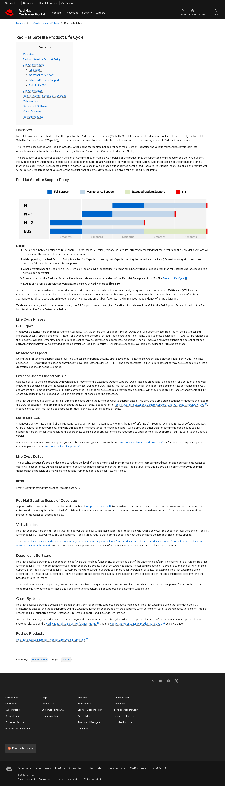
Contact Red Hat (77, 768)
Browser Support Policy (90, 709)
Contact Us (48, 703)
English (192, 12)
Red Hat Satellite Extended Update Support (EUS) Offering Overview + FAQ (159, 404)
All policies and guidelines (67, 779)
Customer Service (14, 722)
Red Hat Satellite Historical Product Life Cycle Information (50, 639)
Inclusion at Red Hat (116, 768)
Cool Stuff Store (138, 768)
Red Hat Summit (158, 768)
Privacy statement (26, 779)
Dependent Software (35, 106)
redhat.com (120, 703)
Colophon (83, 728)
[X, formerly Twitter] (176, 681)
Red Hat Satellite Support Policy (41, 59)
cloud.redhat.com (123, 722)
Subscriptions (12, 3)
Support (20, 22)
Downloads (29, 3)
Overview (28, 54)
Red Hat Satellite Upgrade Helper (140, 442)
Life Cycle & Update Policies (44, 22)
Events (48, 768)
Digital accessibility (93, 779)
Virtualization (30, 101)
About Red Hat (25, 768)
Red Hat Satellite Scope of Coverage (44, 95)
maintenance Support (41, 75)
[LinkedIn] (152, 683)
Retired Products (33, 116)
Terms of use (45, 779)
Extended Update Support (44, 80)
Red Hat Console (48, 3)
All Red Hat (204, 12)
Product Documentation (18, 728)
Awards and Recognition (90, 722)
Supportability (39, 659)
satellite (66, 659)
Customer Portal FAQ (53, 709)
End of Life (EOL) (39, 85)
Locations (60, 768)
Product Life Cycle (173, 278)
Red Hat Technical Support (61, 446)
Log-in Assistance (51, 716)
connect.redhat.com (124, 716)
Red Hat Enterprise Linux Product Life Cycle (136, 623)
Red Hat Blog (96, 768)
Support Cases (13, 716)
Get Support (67, 3)
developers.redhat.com (126, 709)
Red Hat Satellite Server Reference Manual (71, 623)
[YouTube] (160, 683)
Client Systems (32, 111)
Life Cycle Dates (33, 90)
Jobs (38, 768)
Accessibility (84, 716)
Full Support (35, 69)
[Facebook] (168, 683)
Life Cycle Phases (33, 64)
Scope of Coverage (97, 506)
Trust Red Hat (85, 703)
